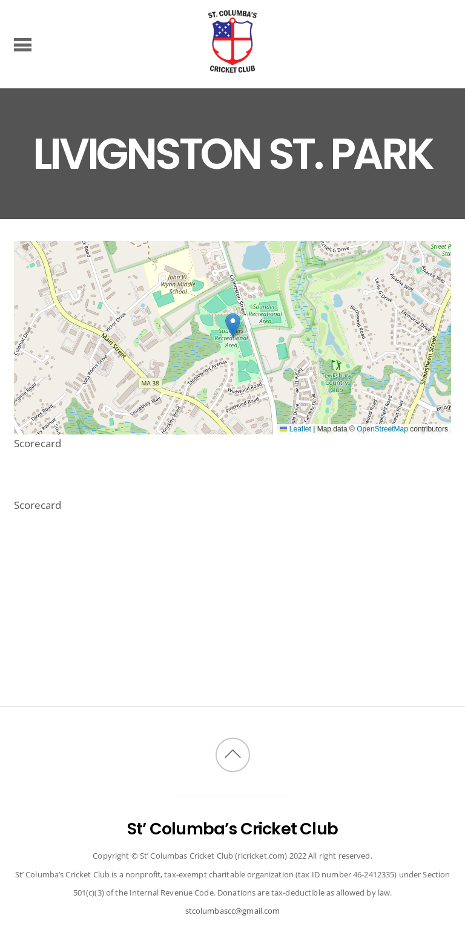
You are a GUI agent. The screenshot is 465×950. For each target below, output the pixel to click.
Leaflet (295, 429)
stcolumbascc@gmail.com (232, 910)
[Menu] (22, 44)
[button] (232, 325)
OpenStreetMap (382, 429)
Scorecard (37, 443)
